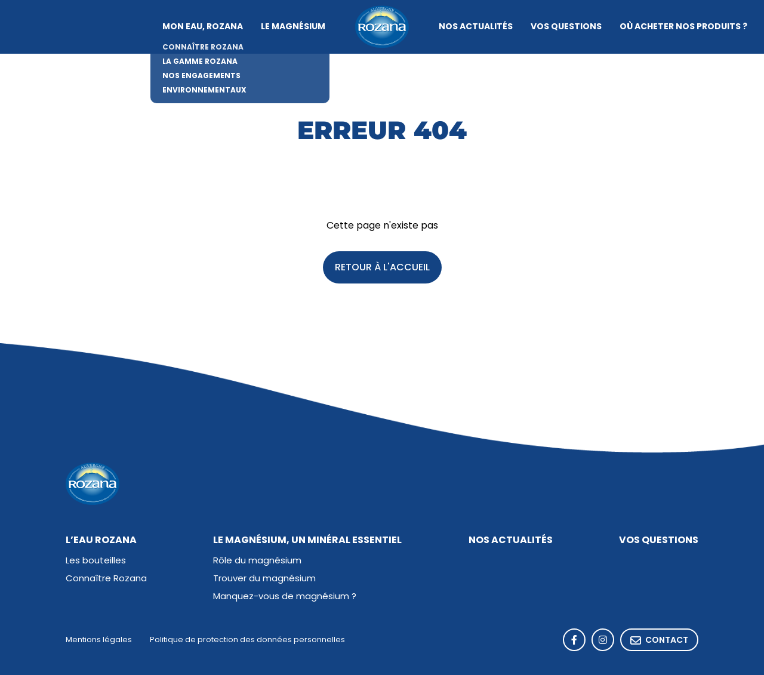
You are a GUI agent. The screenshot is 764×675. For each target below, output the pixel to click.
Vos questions (566, 27)
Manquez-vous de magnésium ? (284, 597)
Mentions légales (99, 640)
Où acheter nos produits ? (683, 27)
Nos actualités (476, 27)
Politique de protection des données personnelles (247, 640)
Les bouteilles (96, 561)
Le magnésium (293, 27)
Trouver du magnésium (264, 579)
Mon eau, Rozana (202, 27)
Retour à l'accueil (382, 268)
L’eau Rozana (101, 540)
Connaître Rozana (106, 579)
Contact (659, 641)
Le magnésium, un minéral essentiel (307, 540)
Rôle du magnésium (257, 561)
